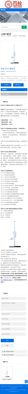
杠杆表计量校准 (10, 354)
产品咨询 (6, 84)
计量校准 (15, 35)
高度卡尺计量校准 (7, 379)
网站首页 (9, 35)
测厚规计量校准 (10, 351)
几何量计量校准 (21, 35)
